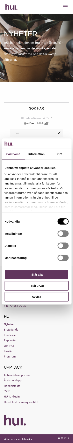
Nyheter (9, 324)
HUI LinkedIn (12, 396)
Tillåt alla (36, 274)
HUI (11, 7)
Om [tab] (59, 154)
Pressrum (10, 356)
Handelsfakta (12, 385)
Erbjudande (11, 329)
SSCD (7, 391)
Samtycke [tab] (13, 154)
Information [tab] (36, 154)
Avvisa (36, 296)
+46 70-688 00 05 (15, 305)
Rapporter (10, 340)
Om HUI (9, 345)
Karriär (8, 351)
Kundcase (10, 335)
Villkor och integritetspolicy (18, 439)
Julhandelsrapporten (17, 375)
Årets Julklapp (12, 380)
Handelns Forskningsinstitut (21, 402)
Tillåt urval (36, 285)
